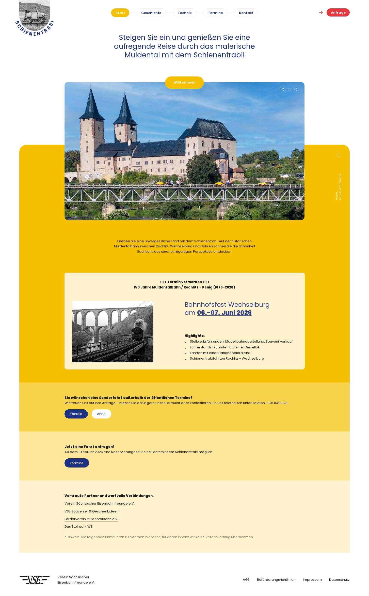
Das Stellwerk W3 (79, 526)
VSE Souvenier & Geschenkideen (92, 511)
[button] (282, 89)
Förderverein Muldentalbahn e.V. (91, 519)
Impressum (312, 579)
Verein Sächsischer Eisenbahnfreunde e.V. (100, 503)
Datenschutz (339, 579)
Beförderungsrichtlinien (276, 579)
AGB (246, 579)
